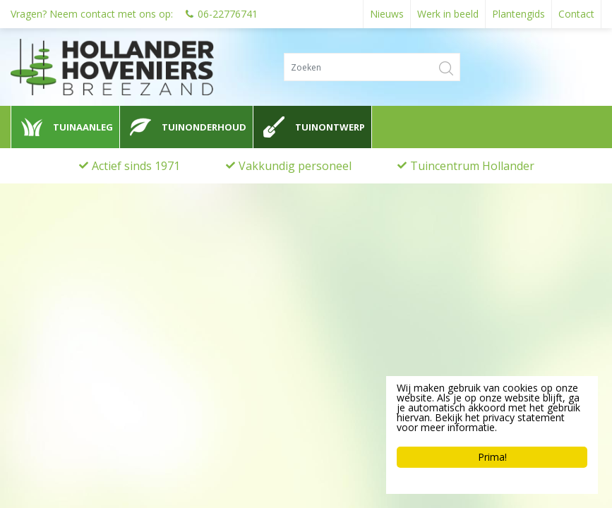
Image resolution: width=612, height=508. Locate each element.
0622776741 (49, 390)
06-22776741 (228, 13)
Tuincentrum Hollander (472, 166)
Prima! (492, 457)
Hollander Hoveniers (75, 337)
